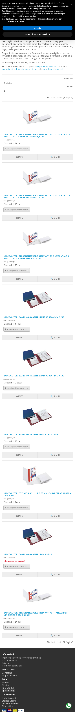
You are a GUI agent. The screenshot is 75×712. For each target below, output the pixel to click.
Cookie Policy (9, 690)
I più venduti (8, 687)
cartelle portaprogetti (53, 69)
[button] (71, 4)
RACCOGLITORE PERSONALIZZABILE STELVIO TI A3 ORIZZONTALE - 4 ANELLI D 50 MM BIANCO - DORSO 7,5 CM (36, 196)
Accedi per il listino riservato (16, 627)
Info (19, 635)
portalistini (7, 69)
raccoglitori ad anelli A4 (44, 66)
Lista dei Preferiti (10, 703)
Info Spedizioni (9, 660)
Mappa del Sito (9, 675)
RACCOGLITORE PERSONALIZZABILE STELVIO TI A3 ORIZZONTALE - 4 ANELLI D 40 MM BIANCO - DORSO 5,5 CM (36, 135)
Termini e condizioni (12, 665)
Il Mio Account (9, 698)
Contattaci (7, 672)
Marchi (5, 682)
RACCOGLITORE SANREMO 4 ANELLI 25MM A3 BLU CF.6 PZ (31, 434)
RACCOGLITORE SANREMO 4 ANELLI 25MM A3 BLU (27, 554)
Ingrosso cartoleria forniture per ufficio (21, 657)
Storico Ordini (9, 700)
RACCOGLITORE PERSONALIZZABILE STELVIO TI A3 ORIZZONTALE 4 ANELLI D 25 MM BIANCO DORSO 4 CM (36, 257)
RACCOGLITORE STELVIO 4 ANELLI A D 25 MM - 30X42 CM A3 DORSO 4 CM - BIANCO (37, 494)
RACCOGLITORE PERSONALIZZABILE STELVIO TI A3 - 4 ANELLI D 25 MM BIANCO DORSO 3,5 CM (35, 613)
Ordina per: (68, 79)
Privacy (5, 663)
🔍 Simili (55, 635)
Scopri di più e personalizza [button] (37, 34)
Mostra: (70, 87)
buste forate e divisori (27, 69)
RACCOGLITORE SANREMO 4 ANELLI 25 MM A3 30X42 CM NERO (33, 317)
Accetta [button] (37, 28)
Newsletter (7, 706)
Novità (5, 685)
